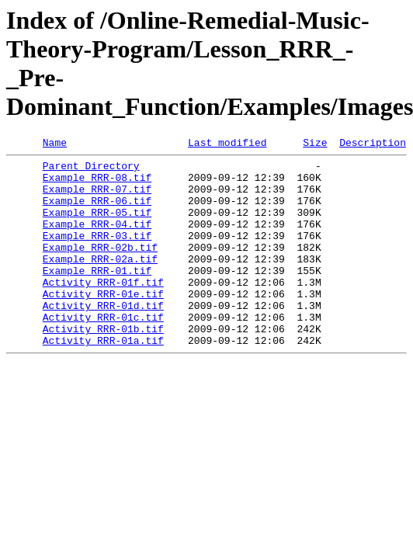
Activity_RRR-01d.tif (103, 338)
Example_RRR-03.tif (97, 254)
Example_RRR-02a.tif (100, 282)
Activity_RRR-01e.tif (103, 324)
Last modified (227, 144)
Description (372, 144)
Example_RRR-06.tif (97, 212)
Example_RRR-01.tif (97, 296)
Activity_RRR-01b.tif (103, 366)
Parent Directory (91, 170)
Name (55, 144)
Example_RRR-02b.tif (100, 268)
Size (315, 144)
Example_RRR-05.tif (97, 226)
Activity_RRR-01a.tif (103, 380)
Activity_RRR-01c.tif (103, 352)
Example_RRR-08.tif (97, 184)
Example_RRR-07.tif (97, 198)
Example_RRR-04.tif (97, 240)
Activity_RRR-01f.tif (103, 310)
